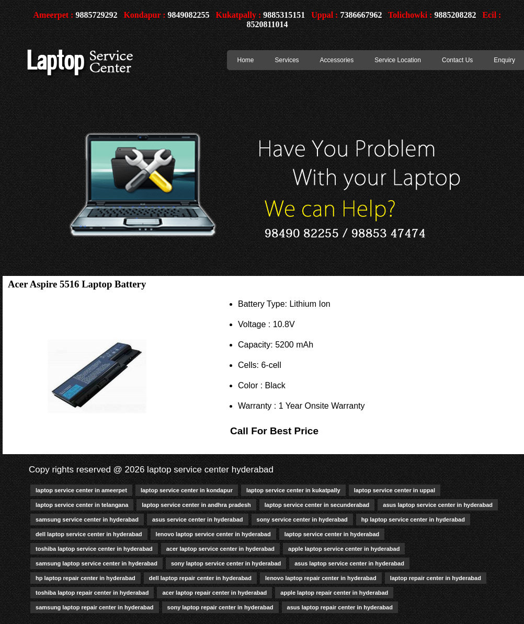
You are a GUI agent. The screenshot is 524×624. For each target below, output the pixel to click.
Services (287, 60)
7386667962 (361, 14)
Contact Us (457, 60)
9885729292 (96, 14)
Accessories (337, 60)
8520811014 (267, 24)
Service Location (397, 60)
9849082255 (189, 14)
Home (245, 60)
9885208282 (455, 14)
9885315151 (284, 14)
